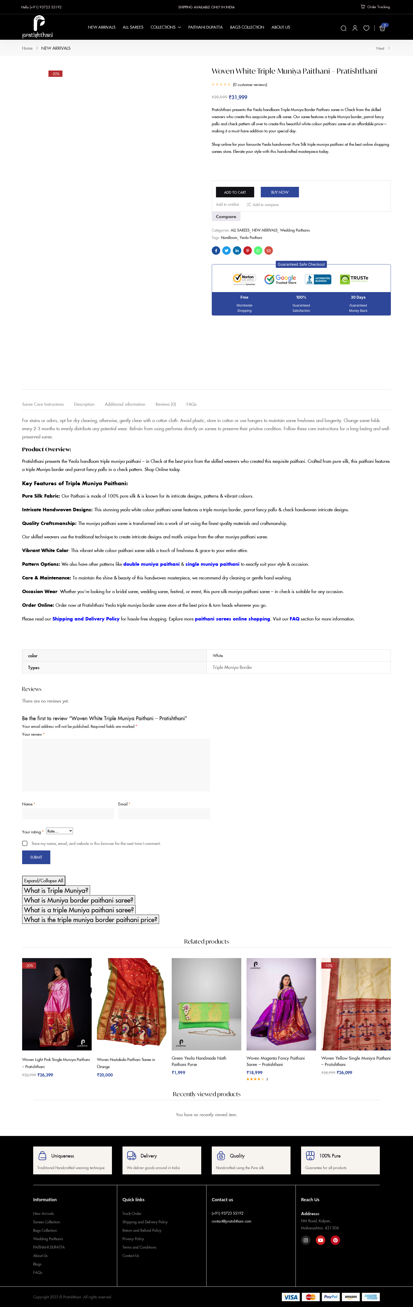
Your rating (32, 831)
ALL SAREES (240, 233)
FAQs (191, 404)
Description (84, 404)
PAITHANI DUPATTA (49, 1247)
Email (124, 804)
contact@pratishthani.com (231, 1221)
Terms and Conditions (139, 1247)
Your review (33, 734)
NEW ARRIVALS (56, 48)
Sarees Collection (46, 1221)
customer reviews (250, 84)
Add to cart (244, 191)
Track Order (131, 1213)
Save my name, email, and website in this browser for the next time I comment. (96, 843)
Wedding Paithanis (295, 233)
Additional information (125, 404)
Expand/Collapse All (43, 880)
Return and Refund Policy (141, 1230)
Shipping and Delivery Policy (86, 618)
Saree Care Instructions (43, 404)
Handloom (229, 240)
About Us (40, 1255)
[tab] (48, 405)
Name (28, 804)
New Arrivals (43, 1213)
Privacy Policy (133, 1238)
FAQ (294, 618)
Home (27, 48)
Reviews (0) (166, 404)
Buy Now (299, 191)
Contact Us (130, 1255)
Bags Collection (45, 1230)
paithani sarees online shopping (232, 618)
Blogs (37, 1263)
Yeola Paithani (251, 240)
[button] (301, 267)
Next (383, 48)
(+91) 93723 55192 (227, 1213)
